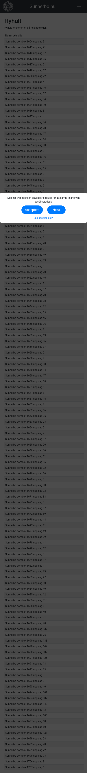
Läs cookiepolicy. (43, 217)
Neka (56, 210)
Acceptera (32, 210)
